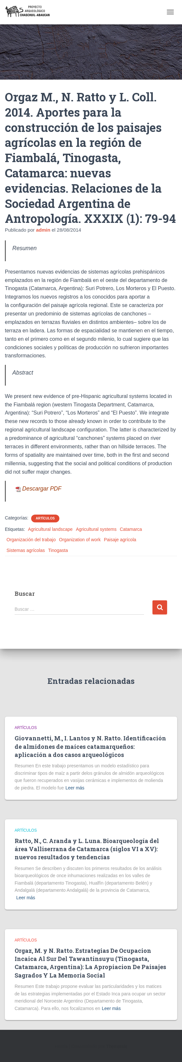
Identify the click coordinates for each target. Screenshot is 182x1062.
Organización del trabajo (31, 539)
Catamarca (131, 529)
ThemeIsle (116, 1046)
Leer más (75, 787)
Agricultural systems (96, 529)
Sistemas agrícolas (25, 550)
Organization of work (80, 539)
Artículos (45, 518)
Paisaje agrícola (120, 539)
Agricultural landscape (50, 529)
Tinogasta (58, 550)
